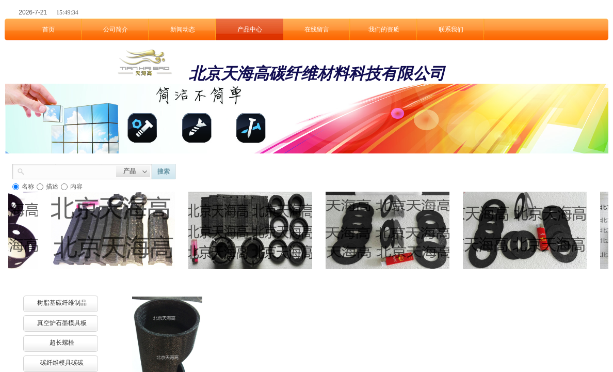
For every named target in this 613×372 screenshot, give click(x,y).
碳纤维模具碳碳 (62, 362)
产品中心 (249, 29)
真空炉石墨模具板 (62, 323)
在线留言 (316, 29)
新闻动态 (182, 29)
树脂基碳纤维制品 (62, 302)
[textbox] (70, 170)
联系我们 (451, 29)
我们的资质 (383, 29)
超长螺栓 (62, 342)
